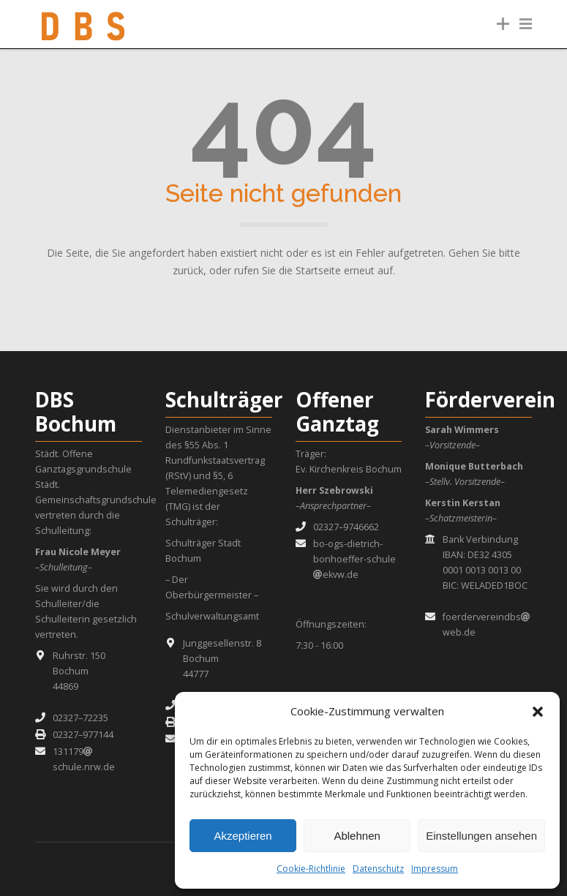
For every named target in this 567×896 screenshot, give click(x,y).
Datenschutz (378, 868)
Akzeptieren (242, 835)
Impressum (434, 868)
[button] (537, 711)
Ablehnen (357, 835)
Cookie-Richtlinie (311, 868)
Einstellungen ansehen (481, 835)
